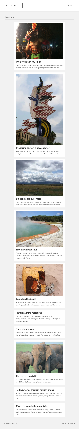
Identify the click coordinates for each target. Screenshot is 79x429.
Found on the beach (26, 299)
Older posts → (68, 423)
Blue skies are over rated (28, 198)
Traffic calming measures (29, 312)
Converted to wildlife (27, 376)
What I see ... (13, 6)
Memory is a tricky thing (28, 61)
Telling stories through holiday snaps (35, 389)
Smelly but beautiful (26, 249)
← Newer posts (10, 423)
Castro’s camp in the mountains (32, 406)
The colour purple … (26, 329)
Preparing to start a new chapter (32, 147)
